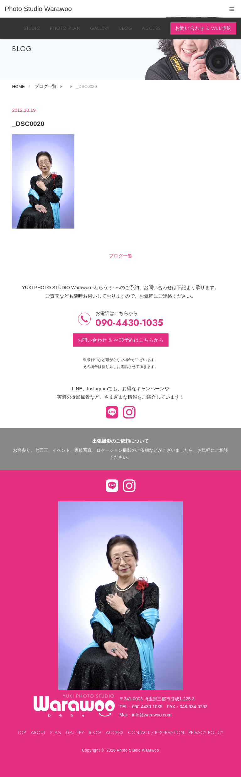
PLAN (55, 732)
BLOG (125, 28)
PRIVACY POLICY (206, 732)
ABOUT (38, 732)
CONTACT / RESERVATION (156, 732)
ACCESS (151, 28)
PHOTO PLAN (65, 28)
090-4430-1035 (129, 323)
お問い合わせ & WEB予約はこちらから (121, 340)
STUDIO (32, 28)
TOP (22, 732)
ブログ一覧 (120, 255)
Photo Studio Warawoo (138, 750)
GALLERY (100, 28)
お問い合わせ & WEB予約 (203, 28)
